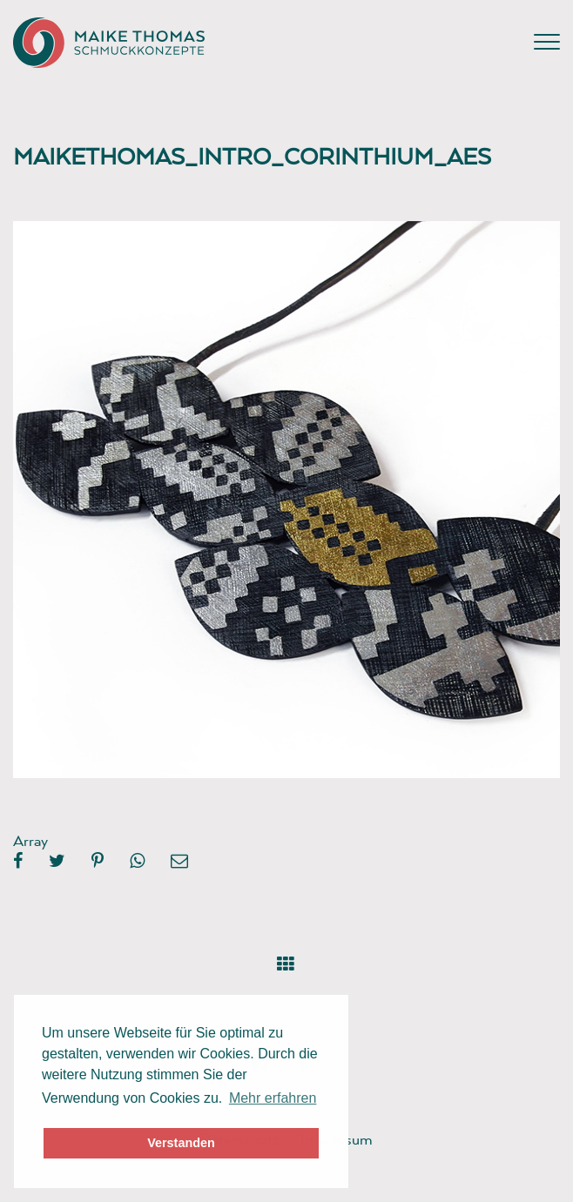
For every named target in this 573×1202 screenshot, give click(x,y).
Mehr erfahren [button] (273, 1098)
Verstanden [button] (181, 1143)
